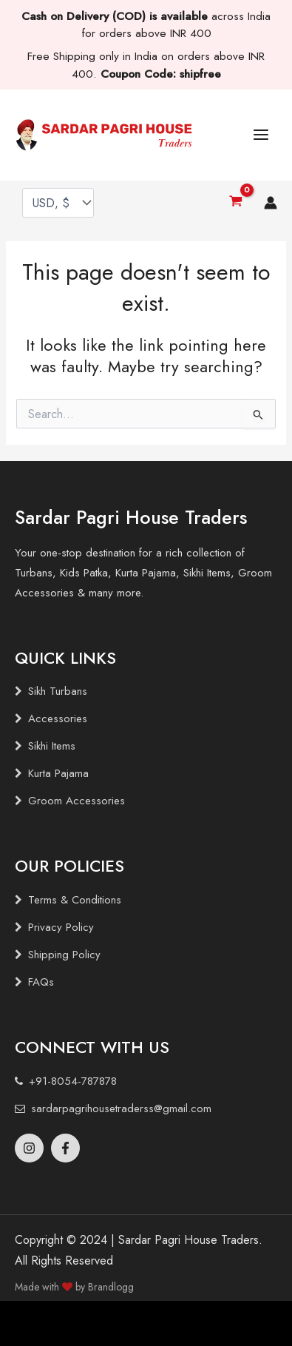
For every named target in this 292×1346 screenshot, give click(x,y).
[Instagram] (29, 1148)
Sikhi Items (51, 746)
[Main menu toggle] (261, 134)
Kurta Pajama (58, 773)
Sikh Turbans (57, 691)
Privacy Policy (61, 927)
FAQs (41, 982)
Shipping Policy (64, 954)
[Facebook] (65, 1148)
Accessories (57, 718)
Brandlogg (111, 1286)
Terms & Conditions (74, 900)
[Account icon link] (270, 202)
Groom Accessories (76, 801)
